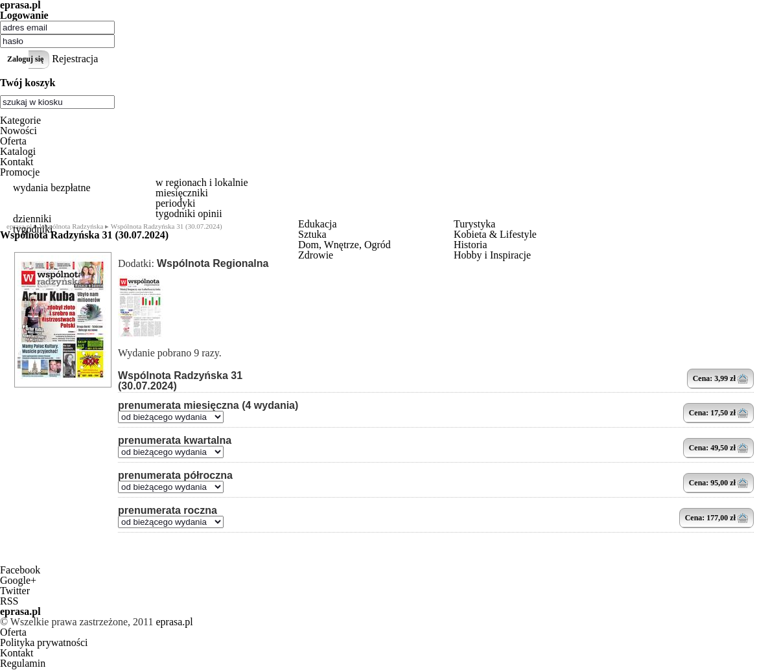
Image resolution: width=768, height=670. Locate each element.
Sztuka (312, 234)
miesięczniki (182, 192)
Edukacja (317, 223)
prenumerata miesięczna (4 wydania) (208, 405)
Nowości (18, 130)
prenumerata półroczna (175, 475)
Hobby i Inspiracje (492, 254)
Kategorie (20, 120)
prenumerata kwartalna (174, 440)
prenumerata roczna (167, 510)
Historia (470, 244)
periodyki (175, 203)
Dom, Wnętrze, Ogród (344, 244)
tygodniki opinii (189, 213)
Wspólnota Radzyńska (72, 226)
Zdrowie (315, 254)
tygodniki (32, 229)
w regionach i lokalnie (202, 182)
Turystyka (474, 223)
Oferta (13, 140)
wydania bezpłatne (52, 187)
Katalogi (18, 151)
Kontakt (17, 161)
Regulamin (22, 663)
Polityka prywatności (44, 642)
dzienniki (32, 218)
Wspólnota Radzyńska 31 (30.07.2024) (180, 381)
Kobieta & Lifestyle (495, 234)
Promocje (20, 172)
